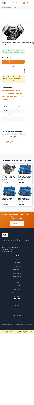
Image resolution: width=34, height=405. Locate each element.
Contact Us (17, 309)
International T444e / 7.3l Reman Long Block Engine (8, 177)
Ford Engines (17, 259)
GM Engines (17, 262)
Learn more (26, 332)
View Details (5, 182)
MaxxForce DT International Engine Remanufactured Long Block (24, 177)
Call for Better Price (13, 71)
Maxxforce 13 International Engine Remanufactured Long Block (8, 199)
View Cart (17, 305)
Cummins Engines (17, 266)
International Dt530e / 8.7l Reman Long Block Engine (24, 199)
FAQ (17, 302)
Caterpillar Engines (17, 269)
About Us (17, 282)
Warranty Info (17, 285)
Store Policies (17, 289)
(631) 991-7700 (9, 3)
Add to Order (13, 62)
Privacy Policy (17, 296)
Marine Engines (17, 276)
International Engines (17, 273)
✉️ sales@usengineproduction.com (10, 247)
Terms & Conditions (17, 292)
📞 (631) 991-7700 (6, 245)
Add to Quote (13, 66)
